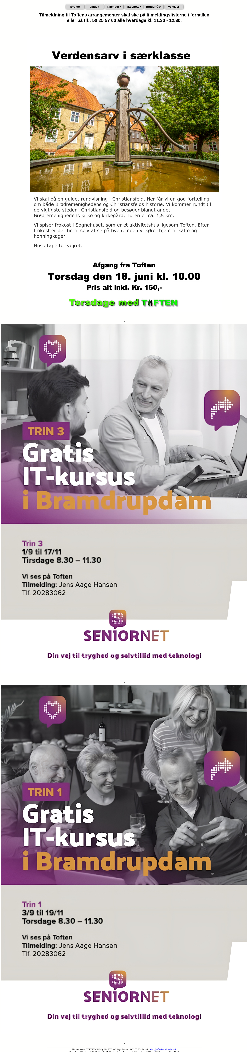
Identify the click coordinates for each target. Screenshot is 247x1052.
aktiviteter (134, 6)
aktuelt (94, 6)
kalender (113, 6)
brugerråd (153, 6)
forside (75, 6)
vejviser (173, 6)
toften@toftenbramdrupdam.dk (162, 1049)
